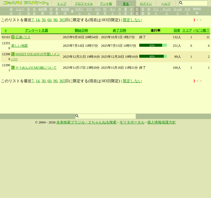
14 (37, 20)
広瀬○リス (22, 37)
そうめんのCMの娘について (36, 68)
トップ (61, 3)
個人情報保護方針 (161, 122)
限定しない (132, 20)
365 (62, 20)
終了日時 (119, 30)
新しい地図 (19, 46)
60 (49, 20)
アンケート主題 (36, 30)
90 (55, 20)
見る (126, 4)
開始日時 (81, 30)
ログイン (146, 3)
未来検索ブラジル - (72, 122)
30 (43, 20)
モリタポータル (132, 122)
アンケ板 (106, 3)
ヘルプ (165, 3)
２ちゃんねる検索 (102, 122)
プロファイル (84, 3)
